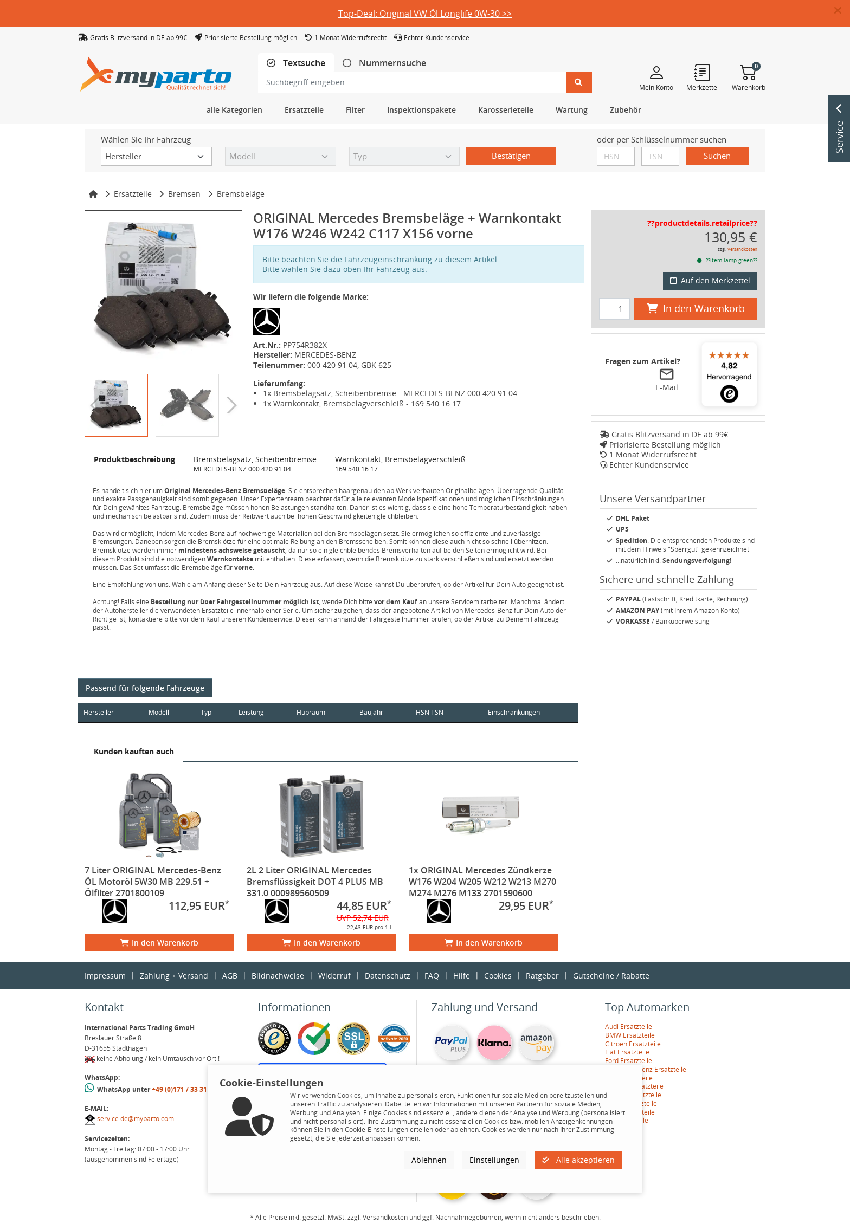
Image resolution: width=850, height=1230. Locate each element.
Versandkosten (742, 249)
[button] (842, 11)
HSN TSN (446, 712)
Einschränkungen (510, 712)
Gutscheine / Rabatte (611, 975)
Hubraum (321, 712)
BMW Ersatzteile (630, 1035)
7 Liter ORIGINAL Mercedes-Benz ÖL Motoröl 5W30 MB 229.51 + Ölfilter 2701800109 (153, 881)
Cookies (498, 975)
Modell (162, 712)
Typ (211, 712)
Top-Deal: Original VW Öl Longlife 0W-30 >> (425, 14)
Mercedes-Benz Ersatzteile (645, 1069)
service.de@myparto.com (135, 1118)
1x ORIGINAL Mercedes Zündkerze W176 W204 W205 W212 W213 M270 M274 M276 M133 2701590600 (482, 881)
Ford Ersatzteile (628, 1060)
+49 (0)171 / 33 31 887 (186, 1089)
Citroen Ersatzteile (633, 1043)
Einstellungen (494, 1160)
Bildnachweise (278, 975)
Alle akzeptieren (578, 1160)
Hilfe (461, 975)
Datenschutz (387, 975)
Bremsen (184, 194)
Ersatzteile (133, 194)
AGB (229, 975)
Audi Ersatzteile (628, 1026)
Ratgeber (542, 975)
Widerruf (334, 975)
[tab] (296, 63)
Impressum (105, 975)
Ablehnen (429, 1160)
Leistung (259, 712)
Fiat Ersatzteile (627, 1052)
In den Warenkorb (159, 942)
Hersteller (98, 712)
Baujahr (385, 712)
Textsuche (303, 63)
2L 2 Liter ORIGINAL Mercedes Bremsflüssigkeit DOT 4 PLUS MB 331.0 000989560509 (315, 881)
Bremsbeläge (241, 194)
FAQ (431, 975)
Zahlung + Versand (174, 975)
